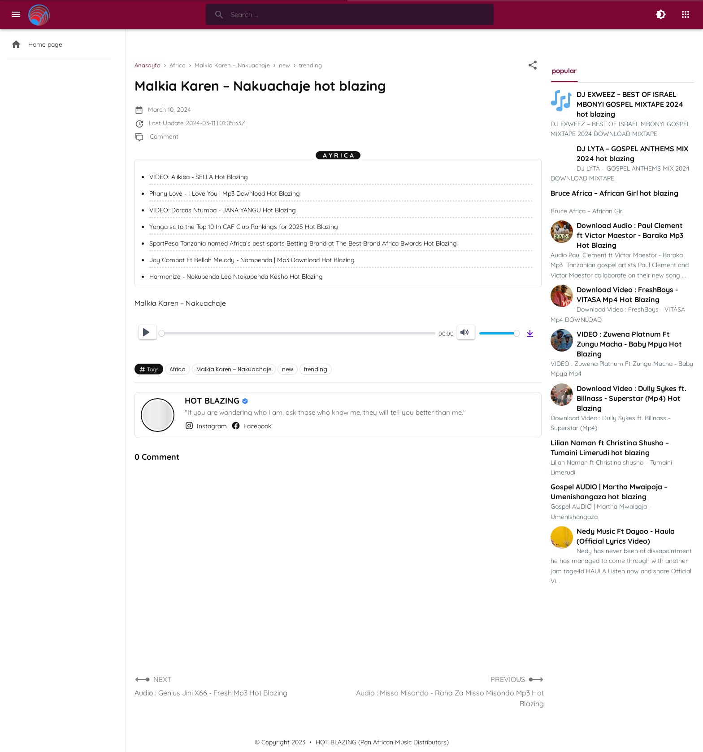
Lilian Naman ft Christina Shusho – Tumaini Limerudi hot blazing (610, 447)
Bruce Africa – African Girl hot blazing (614, 193)
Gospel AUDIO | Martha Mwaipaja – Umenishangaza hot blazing (609, 491)
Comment (164, 136)
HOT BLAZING (213, 401)
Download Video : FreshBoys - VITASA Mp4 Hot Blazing (627, 294)
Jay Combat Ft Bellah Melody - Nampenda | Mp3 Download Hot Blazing (252, 260)
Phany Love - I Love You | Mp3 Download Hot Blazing (224, 193)
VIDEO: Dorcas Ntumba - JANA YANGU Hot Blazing (222, 210)
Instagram (206, 425)
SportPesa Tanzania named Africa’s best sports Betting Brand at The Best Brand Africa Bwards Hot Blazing (303, 243)
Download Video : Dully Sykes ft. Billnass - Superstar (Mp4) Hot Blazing (631, 398)
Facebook (251, 425)
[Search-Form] (350, 14)
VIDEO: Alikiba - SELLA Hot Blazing (198, 177)
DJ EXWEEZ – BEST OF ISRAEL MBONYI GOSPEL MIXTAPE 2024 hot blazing (630, 104)
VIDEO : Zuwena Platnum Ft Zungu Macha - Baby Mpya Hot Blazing (629, 344)
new (287, 369)
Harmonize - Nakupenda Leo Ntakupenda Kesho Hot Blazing (236, 277)
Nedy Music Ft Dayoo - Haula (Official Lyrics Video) (626, 536)
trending (315, 369)
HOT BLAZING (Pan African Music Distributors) (382, 742)
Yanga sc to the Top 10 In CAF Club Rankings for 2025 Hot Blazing (243, 227)
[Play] (147, 332)
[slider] (297, 333)
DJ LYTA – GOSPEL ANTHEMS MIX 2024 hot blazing (632, 153)
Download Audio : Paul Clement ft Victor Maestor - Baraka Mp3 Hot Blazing (630, 235)
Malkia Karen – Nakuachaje (233, 369)
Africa (177, 369)
